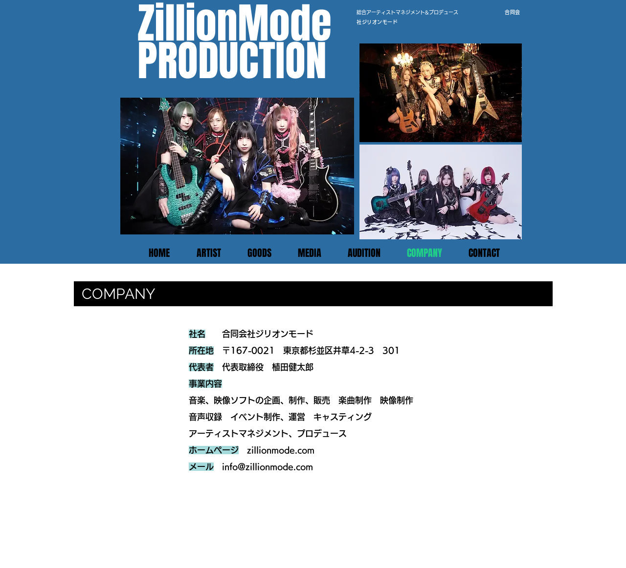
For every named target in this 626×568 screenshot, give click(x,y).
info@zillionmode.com (267, 467)
